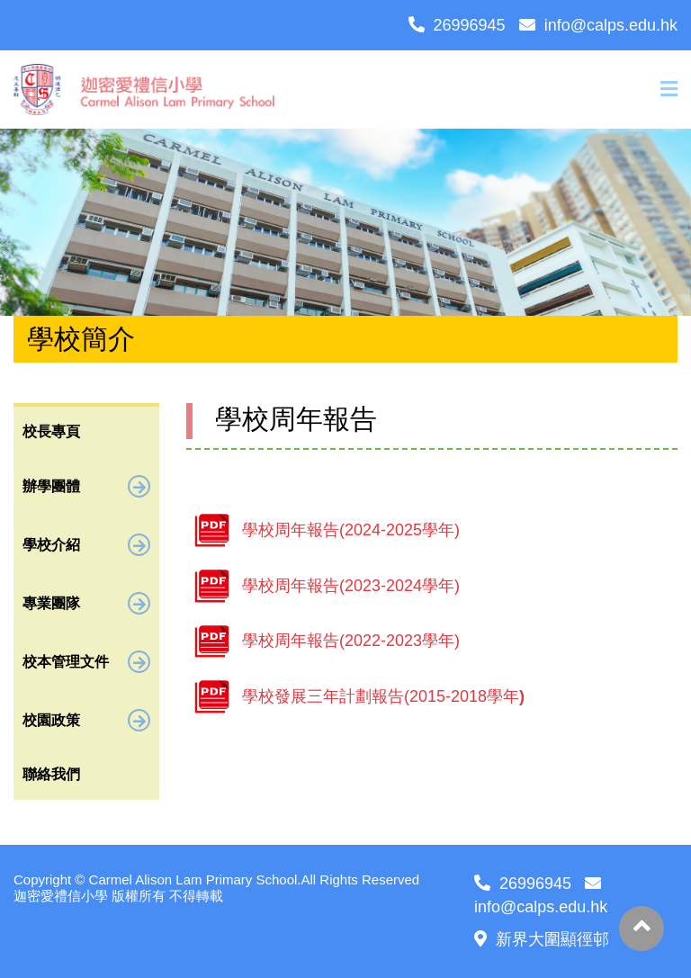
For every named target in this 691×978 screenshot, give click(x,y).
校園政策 (86, 720)
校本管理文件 (86, 662)
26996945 (457, 25)
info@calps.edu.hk (598, 25)
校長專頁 (51, 431)
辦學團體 (86, 486)
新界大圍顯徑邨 (541, 939)
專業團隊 (86, 603)
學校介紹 (86, 545)
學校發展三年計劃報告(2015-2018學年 (383, 696)
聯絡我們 (51, 774)
